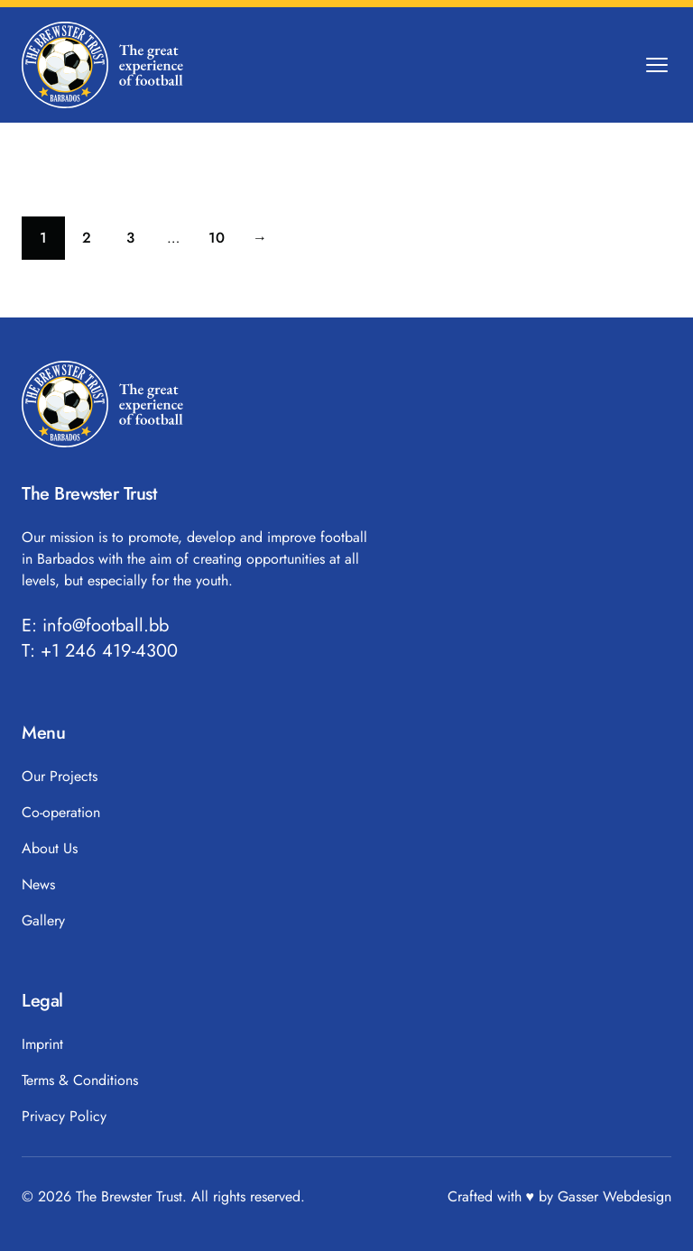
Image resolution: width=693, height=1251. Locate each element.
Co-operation (61, 812)
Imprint (42, 1044)
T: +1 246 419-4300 (100, 651)
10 (223, 242)
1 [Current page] (52, 242)
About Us (50, 848)
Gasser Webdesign (614, 1196)
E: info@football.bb (95, 626)
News (38, 884)
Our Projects (59, 776)
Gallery (43, 920)
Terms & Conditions (80, 1080)
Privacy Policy (64, 1116)
